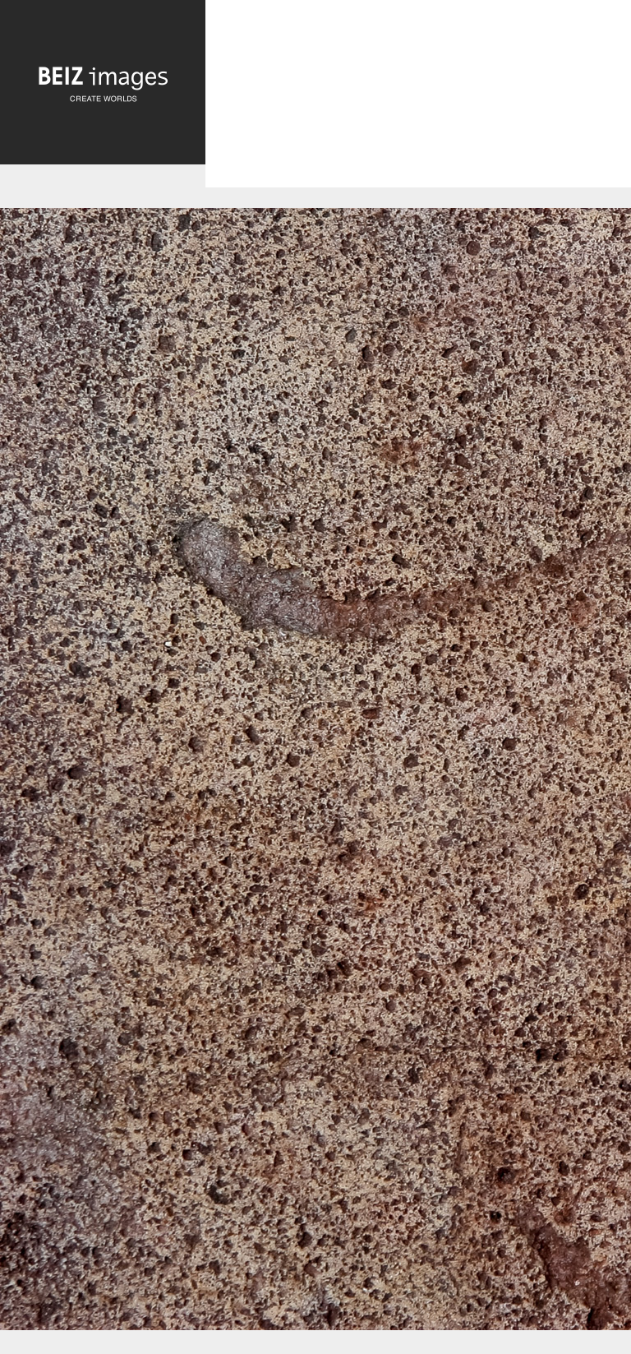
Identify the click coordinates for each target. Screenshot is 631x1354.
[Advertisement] (418, 107)
